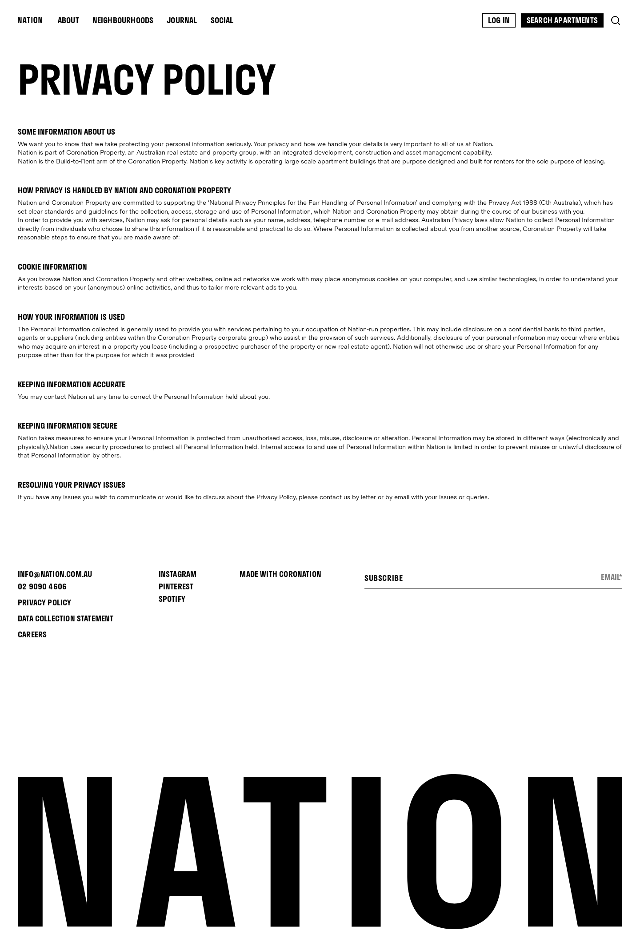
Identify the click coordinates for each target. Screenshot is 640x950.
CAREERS (32, 634)
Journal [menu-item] (182, 20)
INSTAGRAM (178, 574)
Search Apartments (562, 20)
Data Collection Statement (66, 618)
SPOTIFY (172, 599)
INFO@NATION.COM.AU (55, 574)
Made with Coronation (280, 574)
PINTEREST (176, 586)
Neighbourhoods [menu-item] (123, 20)
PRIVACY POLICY (45, 602)
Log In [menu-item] (499, 20)
